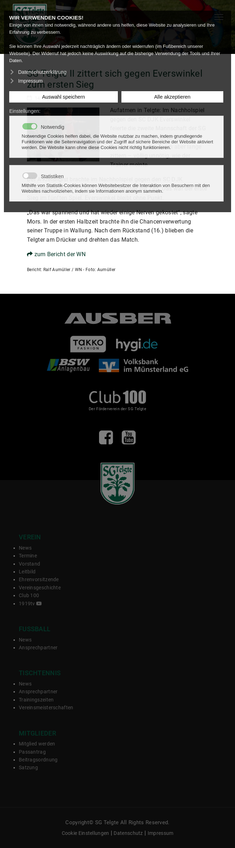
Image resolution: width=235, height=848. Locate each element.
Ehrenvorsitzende (39, 579)
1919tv (30, 603)
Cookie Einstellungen (85, 833)
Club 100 (29, 595)
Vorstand (29, 564)
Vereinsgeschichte (40, 587)
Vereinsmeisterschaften (46, 707)
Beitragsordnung (38, 759)
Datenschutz (128, 833)
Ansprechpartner (38, 647)
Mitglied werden (37, 744)
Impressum (161, 833)
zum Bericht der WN (56, 254)
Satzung (28, 767)
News (25, 548)
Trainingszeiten (36, 700)
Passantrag (32, 752)
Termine (28, 555)
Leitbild (27, 571)
